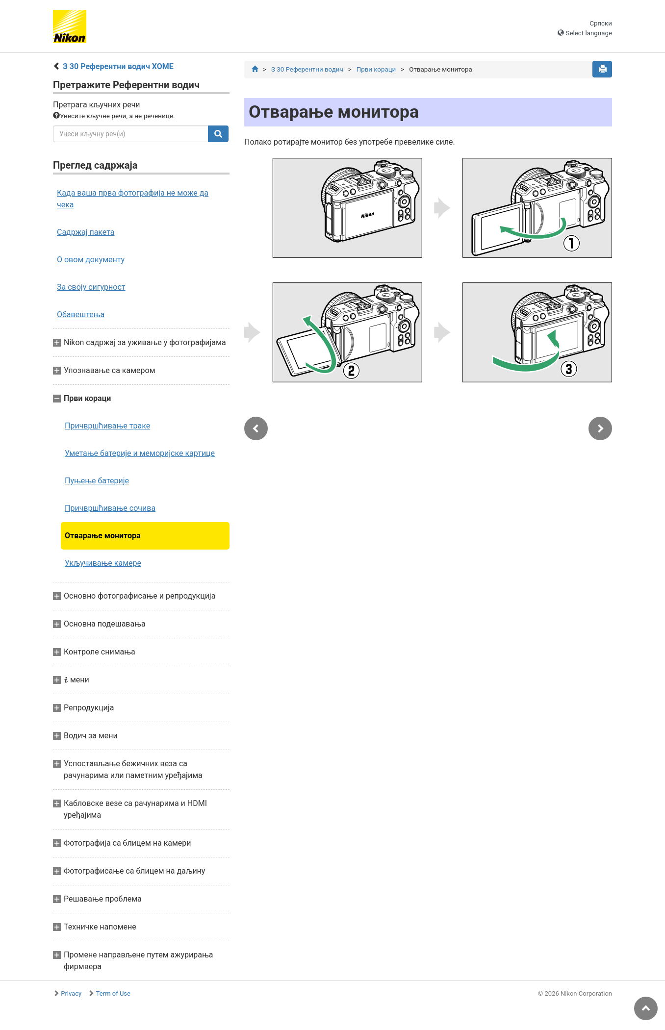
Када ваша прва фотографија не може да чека (132, 198)
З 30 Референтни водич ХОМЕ (118, 66)
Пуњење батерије (97, 480)
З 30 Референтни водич (307, 69)
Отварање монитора (103, 535)
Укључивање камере (103, 563)
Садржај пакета (86, 232)
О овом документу (91, 259)
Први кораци (376, 69)
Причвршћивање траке (107, 425)
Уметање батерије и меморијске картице (140, 453)
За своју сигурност (91, 287)
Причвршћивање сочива (110, 508)
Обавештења (80, 314)
